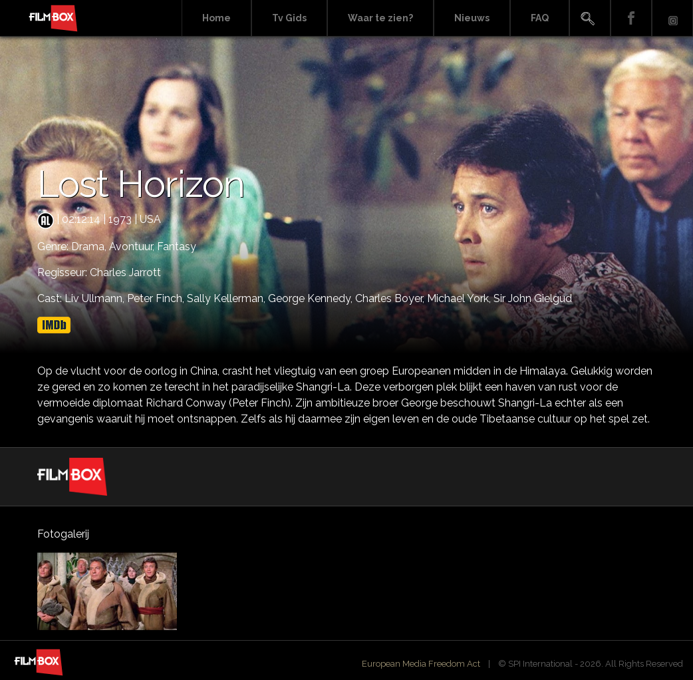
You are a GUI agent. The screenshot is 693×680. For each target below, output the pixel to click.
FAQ (540, 18)
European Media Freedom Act (421, 664)
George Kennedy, (311, 298)
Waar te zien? (380, 18)
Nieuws (471, 18)
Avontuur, (133, 246)
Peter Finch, (157, 298)
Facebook (631, 18)
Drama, (90, 246)
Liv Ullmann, (96, 298)
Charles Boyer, (391, 298)
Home (216, 18)
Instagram (672, 18)
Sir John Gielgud (532, 298)
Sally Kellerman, (227, 298)
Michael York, (460, 298)
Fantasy (176, 246)
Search (590, 18)
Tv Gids (289, 18)
